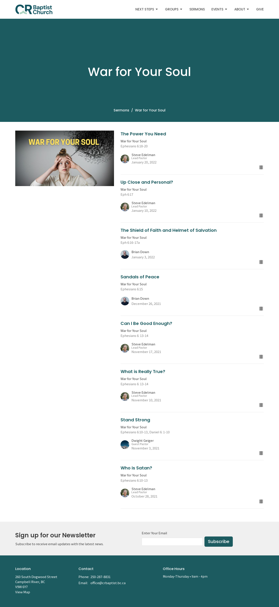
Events (219, 9)
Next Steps (146, 9)
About (242, 9)
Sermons (197, 9)
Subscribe (218, 541)
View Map (22, 592)
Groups (174, 9)
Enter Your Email (154, 533)
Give (260, 9)
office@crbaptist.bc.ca (108, 582)
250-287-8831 (100, 576)
